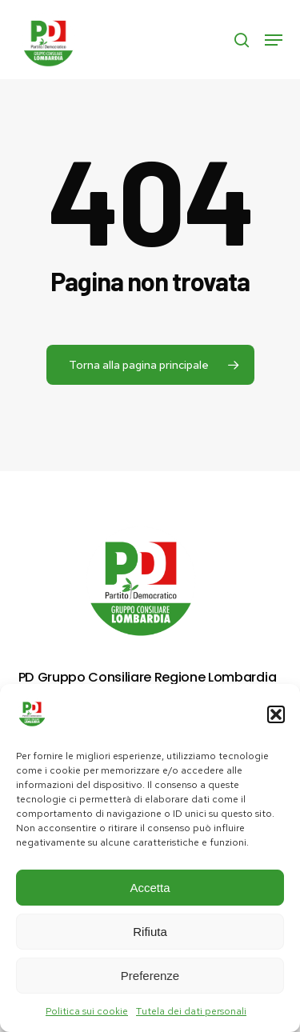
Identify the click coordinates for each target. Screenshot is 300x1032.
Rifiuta (150, 931)
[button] (276, 714)
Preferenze (150, 975)
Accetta (150, 887)
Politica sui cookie (87, 1011)
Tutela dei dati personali (191, 1011)
